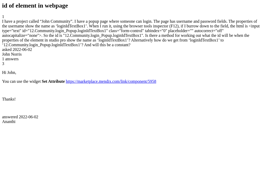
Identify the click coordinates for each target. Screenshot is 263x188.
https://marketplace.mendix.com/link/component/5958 (111, 81)
